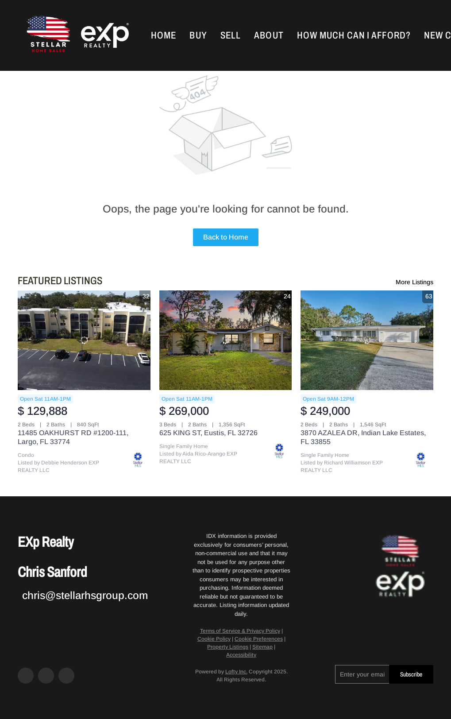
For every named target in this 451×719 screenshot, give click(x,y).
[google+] (66, 676)
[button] (47, 35)
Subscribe (411, 674)
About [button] (269, 35)
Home (163, 35)
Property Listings (227, 647)
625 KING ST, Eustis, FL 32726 (208, 433)
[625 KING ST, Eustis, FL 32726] (225, 340)
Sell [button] (230, 35)
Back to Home (225, 237)
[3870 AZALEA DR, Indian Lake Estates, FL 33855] (367, 340)
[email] (362, 674)
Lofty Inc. (236, 672)
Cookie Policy (214, 639)
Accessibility (241, 655)
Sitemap (262, 647)
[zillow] (46, 676)
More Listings (414, 282)
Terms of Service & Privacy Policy (240, 631)
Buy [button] (198, 35)
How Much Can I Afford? (354, 35)
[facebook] (26, 676)
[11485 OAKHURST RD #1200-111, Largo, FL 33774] (84, 340)
